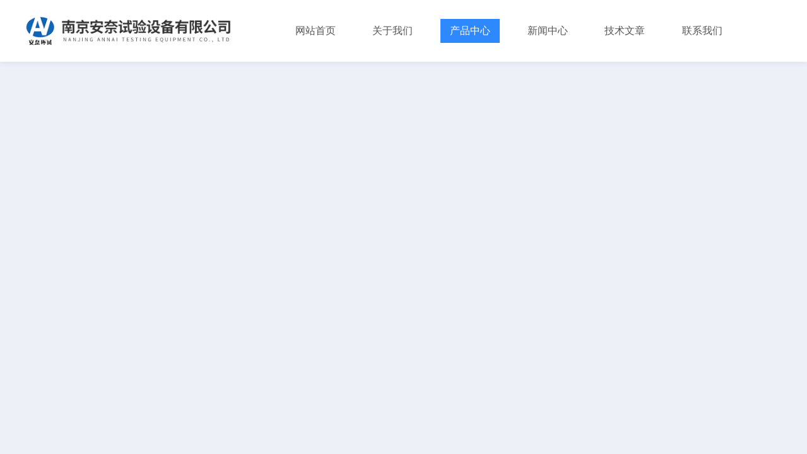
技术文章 (624, 30)
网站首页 (315, 30)
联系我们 (702, 30)
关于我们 (392, 30)
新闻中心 (547, 30)
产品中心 (470, 30)
